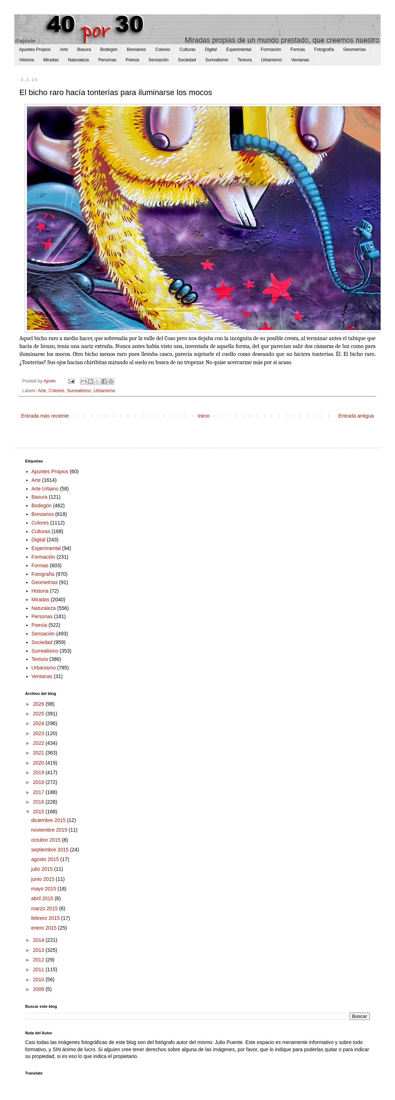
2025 (39, 713)
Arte (64, 49)
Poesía (132, 59)
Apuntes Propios (35, 49)
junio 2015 (43, 879)
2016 (39, 802)
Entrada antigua (356, 416)
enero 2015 (44, 928)
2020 (39, 763)
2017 (39, 792)
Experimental (238, 49)
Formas (298, 49)
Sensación (158, 59)
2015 (39, 811)
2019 (39, 772)
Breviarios (136, 49)
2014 (39, 940)
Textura (245, 59)
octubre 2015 (46, 840)
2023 (39, 733)
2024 (39, 723)
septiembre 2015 (50, 849)
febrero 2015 (46, 918)
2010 (39, 979)
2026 (39, 704)
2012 (39, 960)
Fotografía (324, 49)
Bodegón (108, 49)
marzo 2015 (45, 908)
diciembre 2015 (49, 820)
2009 (39, 989)
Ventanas (300, 59)
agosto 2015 (45, 859)
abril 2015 (43, 898)
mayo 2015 (44, 889)
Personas (107, 59)
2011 (39, 969)
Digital (211, 49)
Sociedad (187, 59)
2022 (39, 743)
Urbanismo (271, 59)
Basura (84, 49)
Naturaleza (78, 59)
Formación (271, 49)
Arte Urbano (45, 489)
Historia (26, 59)
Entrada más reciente (45, 416)
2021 (39, 753)
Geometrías (354, 49)
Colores (162, 49)
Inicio (204, 416)
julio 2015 (42, 869)
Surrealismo (216, 59)
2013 (39, 950)
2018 (39, 782)
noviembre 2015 (50, 830)
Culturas (188, 49)
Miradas (51, 59)
